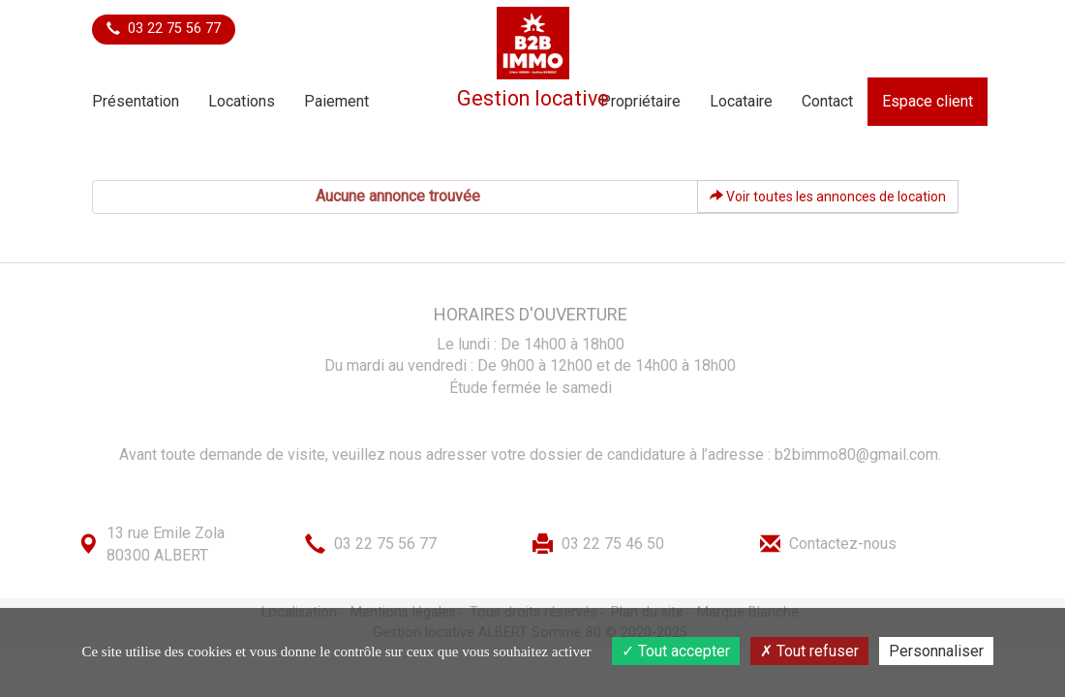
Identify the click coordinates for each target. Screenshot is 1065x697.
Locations (241, 101)
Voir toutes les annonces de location (828, 196)
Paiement (336, 101)
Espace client (927, 101)
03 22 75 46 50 (613, 543)
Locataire (741, 101)
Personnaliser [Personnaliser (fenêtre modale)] (936, 651)
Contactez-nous (843, 543)
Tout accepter (676, 651)
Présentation (135, 101)
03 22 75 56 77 (163, 28)
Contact (827, 101)
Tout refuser (809, 651)
